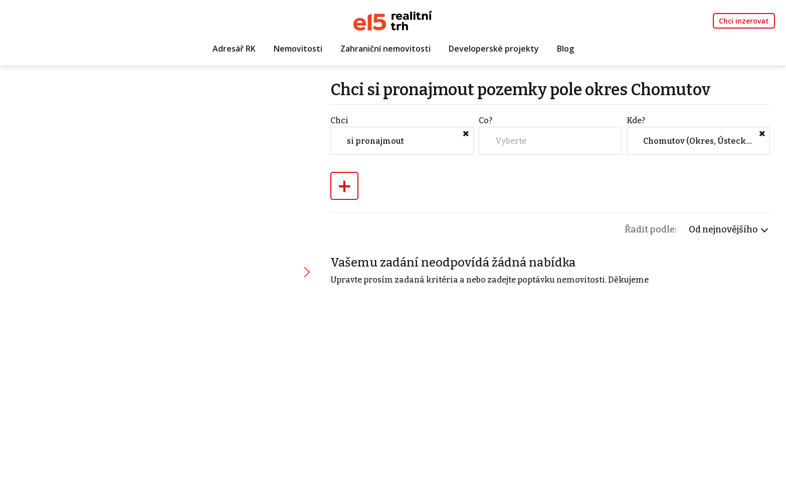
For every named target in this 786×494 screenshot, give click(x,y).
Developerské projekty (494, 48)
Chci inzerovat (744, 21)
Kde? (636, 120)
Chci (339, 120)
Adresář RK (234, 48)
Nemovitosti (298, 48)
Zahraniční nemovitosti (385, 48)
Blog (565, 48)
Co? (485, 120)
